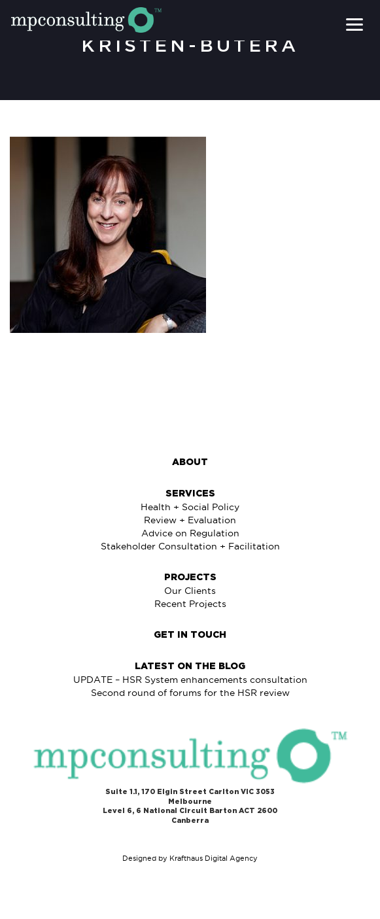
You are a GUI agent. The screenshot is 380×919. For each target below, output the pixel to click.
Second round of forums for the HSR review (190, 692)
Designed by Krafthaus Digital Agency (190, 858)
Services (190, 493)
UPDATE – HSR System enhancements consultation (190, 679)
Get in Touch (190, 635)
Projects (190, 577)
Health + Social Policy (190, 507)
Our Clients (190, 590)
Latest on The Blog (190, 666)
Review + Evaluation (190, 520)
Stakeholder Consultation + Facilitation (190, 546)
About (190, 462)
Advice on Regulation (190, 533)
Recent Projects (190, 603)
